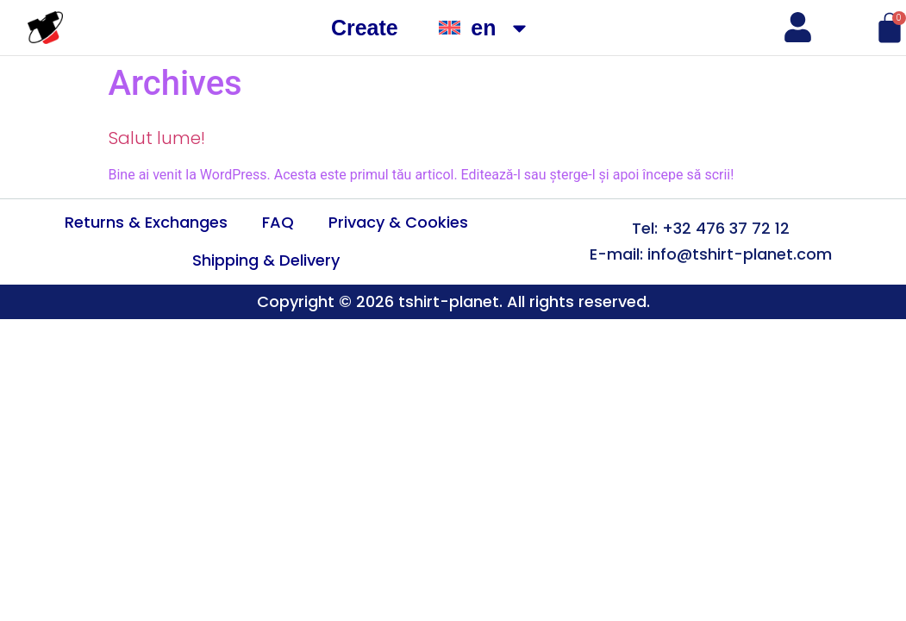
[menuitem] (485, 28)
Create (364, 28)
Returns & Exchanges (146, 222)
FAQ (278, 222)
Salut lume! (157, 138)
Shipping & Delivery (266, 260)
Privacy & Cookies (398, 222)
